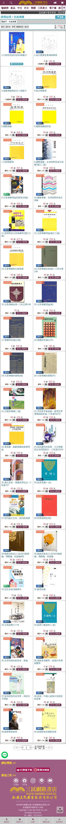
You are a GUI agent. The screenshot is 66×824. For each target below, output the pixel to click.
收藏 (33, 820)
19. (12, 376)
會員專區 (59, 820)
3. (14, 91)
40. (45, 732)
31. (11, 589)
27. (15, 518)
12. (47, 233)
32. (40, 589)
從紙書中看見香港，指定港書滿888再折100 (56, 12)
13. (12, 269)
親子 (60, 8)
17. (11, 340)
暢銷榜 (5, 8)
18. (43, 340)
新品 (13, 8)
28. (42, 518)
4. (40, 91)
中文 (19, 8)
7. (7, 162)
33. (10, 625)
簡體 (33, 8)
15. (16, 304)
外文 (26, 8)
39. (9, 732)
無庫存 (41, 64)
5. (6, 126)
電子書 (52, 8)
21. (11, 411)
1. (14, 55)
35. (14, 660)
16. (43, 304)
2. (45, 55)
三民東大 (42, 8)
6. (42, 126)
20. (45, 376)
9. (14, 197)
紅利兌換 (40, 69)
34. (45, 625)
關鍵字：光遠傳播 (8, 22)
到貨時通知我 (16, 64)
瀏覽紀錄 (46, 820)
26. (42, 482)
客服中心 (19, 820)
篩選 (60, 17)
